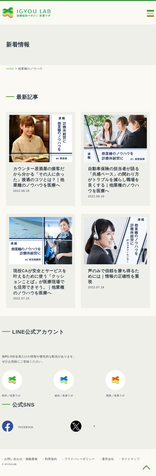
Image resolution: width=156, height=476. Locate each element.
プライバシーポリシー (79, 459)
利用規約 (51, 459)
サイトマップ (130, 459)
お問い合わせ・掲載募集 (21, 459)
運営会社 (108, 459)
